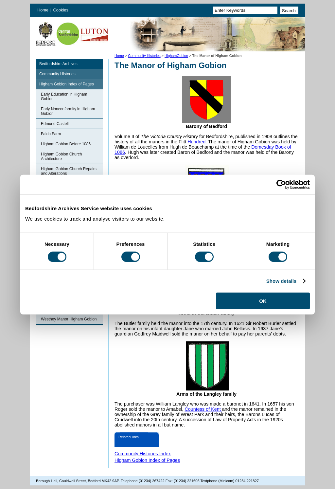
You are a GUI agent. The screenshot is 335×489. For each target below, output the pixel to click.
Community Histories (144, 56)
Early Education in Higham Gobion (64, 96)
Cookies (61, 10)
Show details (281, 281)
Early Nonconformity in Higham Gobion (68, 111)
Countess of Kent (203, 409)
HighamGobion (176, 56)
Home (42, 10)
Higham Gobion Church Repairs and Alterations (69, 171)
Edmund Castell (55, 123)
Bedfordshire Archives (58, 64)
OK (263, 300)
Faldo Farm (51, 134)
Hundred (196, 141)
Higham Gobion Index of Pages (66, 84)
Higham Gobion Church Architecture (61, 156)
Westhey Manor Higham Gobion (69, 319)
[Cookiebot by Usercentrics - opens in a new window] (281, 185)
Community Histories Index (143, 453)
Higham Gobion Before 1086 (66, 144)
